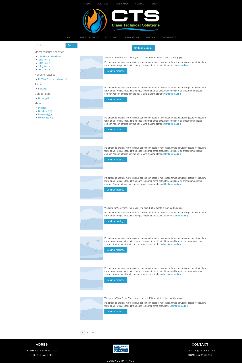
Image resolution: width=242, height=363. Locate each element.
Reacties (45, 114)
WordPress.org (45, 117)
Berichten (45, 111)
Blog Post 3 (44, 66)
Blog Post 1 (44, 59)
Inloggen (42, 108)
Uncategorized (45, 98)
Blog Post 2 (44, 63)
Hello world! (61, 79)
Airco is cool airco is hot (50, 56)
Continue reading (180, 65)
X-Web (130, 361)
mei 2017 (42, 88)
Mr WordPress (45, 79)
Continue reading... (143, 48)
